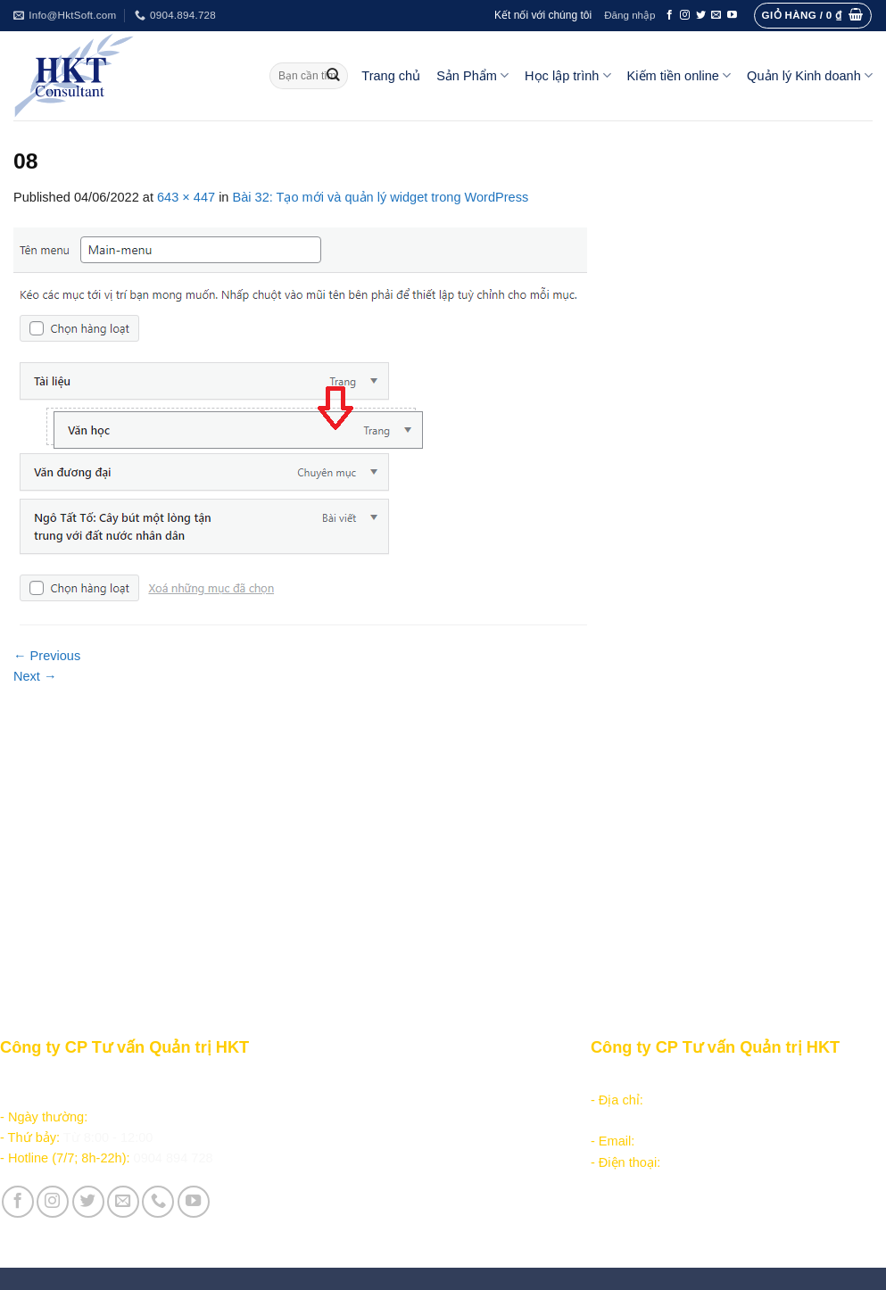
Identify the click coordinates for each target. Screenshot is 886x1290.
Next (35, 676)
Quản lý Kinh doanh (810, 75)
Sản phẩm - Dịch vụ (350, 1078)
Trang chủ (390, 76)
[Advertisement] (443, 821)
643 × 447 (186, 197)
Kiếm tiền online (679, 75)
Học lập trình (567, 75)
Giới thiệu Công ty (347, 1192)
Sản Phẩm (472, 75)
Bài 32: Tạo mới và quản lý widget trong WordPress (381, 197)
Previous (46, 656)
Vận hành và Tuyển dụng (368, 1213)
